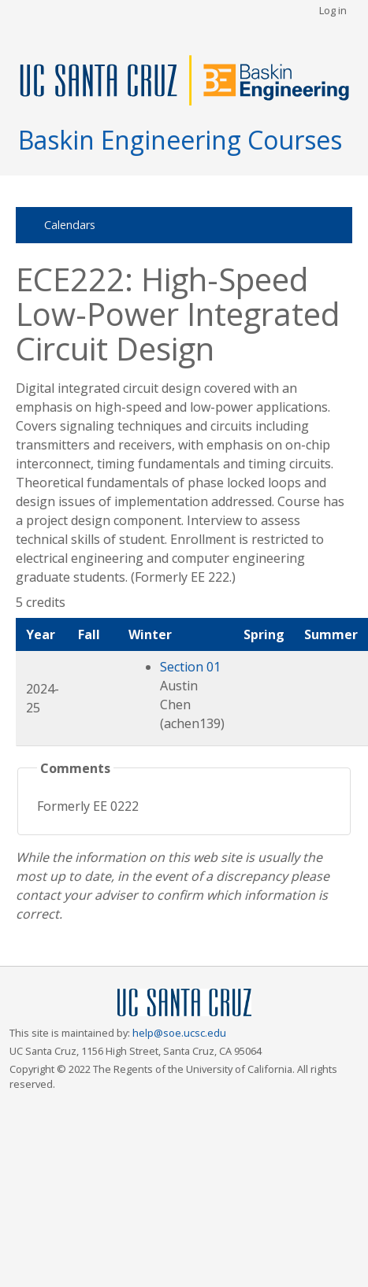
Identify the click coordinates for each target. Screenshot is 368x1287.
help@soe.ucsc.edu (179, 1033)
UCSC (184, 1003)
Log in (333, 10)
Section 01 (190, 666)
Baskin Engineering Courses (180, 140)
